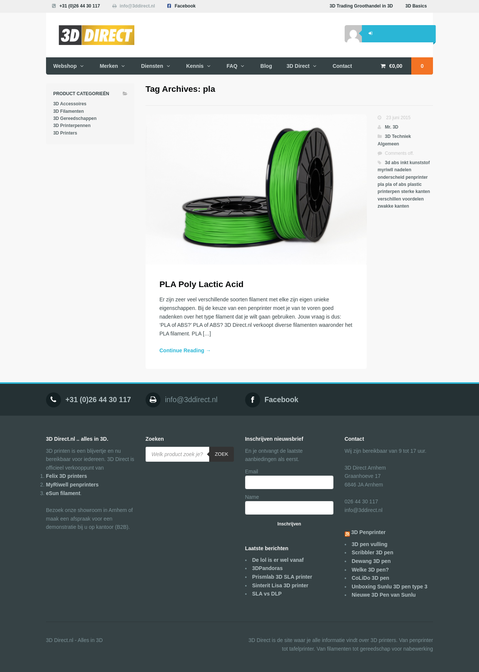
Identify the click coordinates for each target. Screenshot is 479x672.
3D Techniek (398, 136)
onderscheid (391, 177)
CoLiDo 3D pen (370, 578)
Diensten (152, 66)
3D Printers (65, 133)
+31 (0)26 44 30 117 (80, 6)
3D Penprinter (368, 532)
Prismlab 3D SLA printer (282, 577)
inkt (404, 162)
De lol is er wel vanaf (278, 560)
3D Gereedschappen (75, 118)
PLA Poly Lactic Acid (201, 284)
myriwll (385, 169)
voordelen (413, 199)
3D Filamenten (68, 111)
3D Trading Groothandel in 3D (361, 6)
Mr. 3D (391, 127)
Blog (266, 66)
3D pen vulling (370, 544)
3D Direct (298, 66)
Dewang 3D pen (371, 561)
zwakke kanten (393, 206)
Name (252, 497)
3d (387, 162)
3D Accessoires (69, 103)
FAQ (232, 66)
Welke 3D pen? (370, 570)
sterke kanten (415, 191)
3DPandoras (267, 568)
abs (395, 162)
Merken (109, 66)
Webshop (65, 66)
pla (381, 184)
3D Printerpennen (72, 125)
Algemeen (388, 144)
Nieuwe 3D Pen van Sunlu (384, 595)
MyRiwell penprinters (72, 485)
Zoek (221, 454)
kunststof (419, 162)
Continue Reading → (185, 350)
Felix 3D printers (66, 476)
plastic (415, 184)
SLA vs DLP (267, 594)
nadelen (402, 169)
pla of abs (395, 184)
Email (251, 471)
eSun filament (63, 493)
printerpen (389, 191)
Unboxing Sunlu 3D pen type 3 (389, 587)
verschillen (389, 199)
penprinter (417, 177)
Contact (342, 66)
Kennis (195, 66)
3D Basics (416, 6)
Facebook (185, 6)
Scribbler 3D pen (372, 552)
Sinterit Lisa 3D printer (280, 585)
